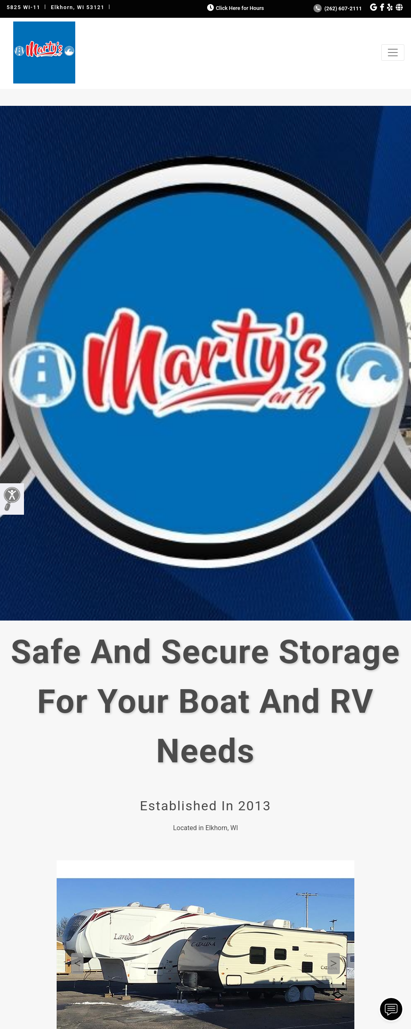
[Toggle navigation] (392, 52)
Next (333, 963)
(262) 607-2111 (337, 8)
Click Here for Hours (235, 8)
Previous (77, 963)
